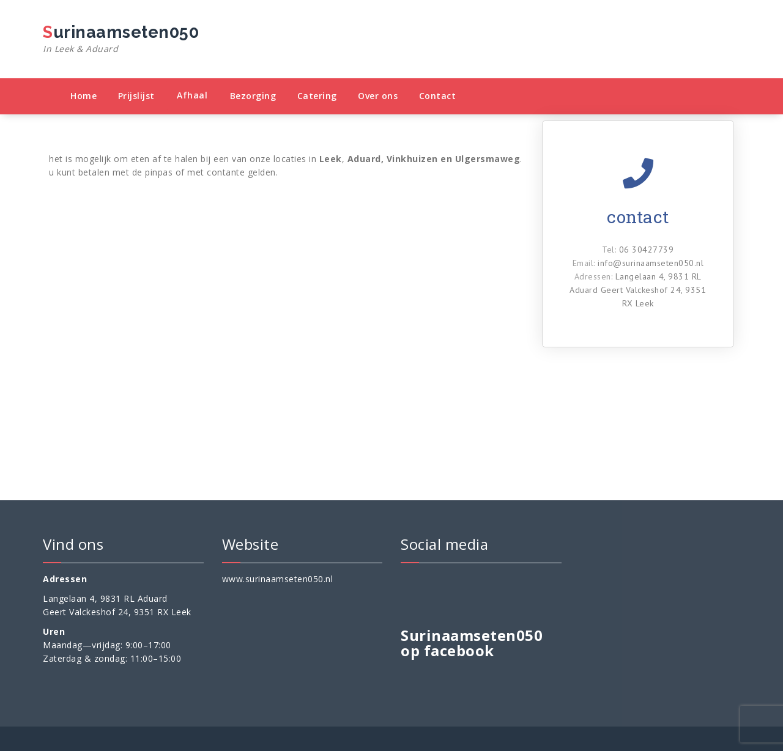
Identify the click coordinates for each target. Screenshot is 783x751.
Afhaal (192, 95)
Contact (437, 96)
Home (83, 96)
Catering (317, 96)
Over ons (378, 96)
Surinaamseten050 (121, 39)
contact (638, 216)
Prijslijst (136, 96)
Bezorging (253, 96)
